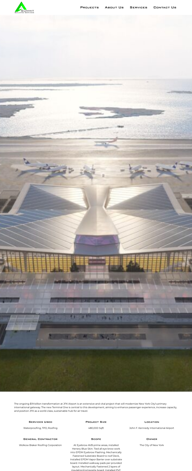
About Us (114, 7)
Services (138, 7)
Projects (89, 7)
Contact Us (164, 7)
